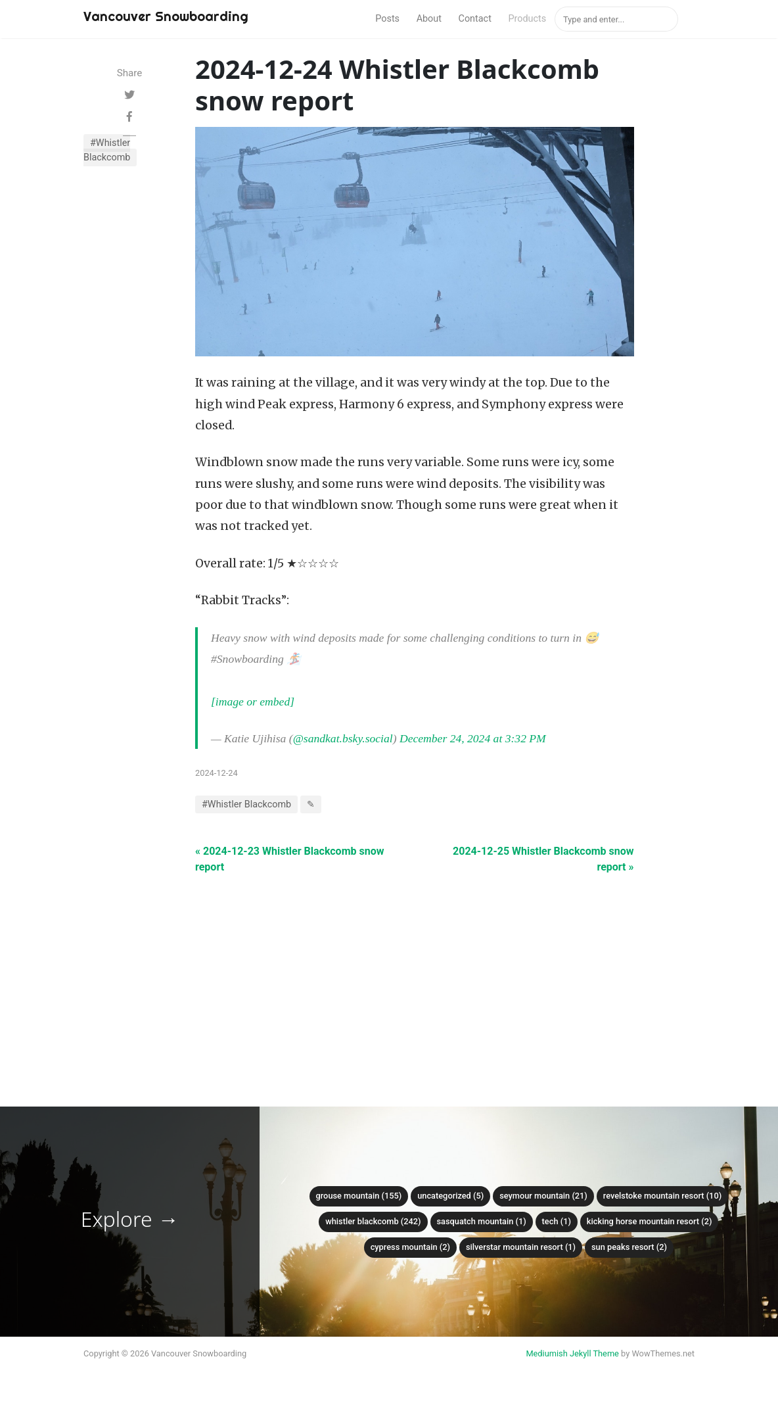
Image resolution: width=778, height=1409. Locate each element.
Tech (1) (556, 1221)
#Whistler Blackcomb (106, 150)
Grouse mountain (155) (359, 1196)
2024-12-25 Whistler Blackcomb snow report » (543, 859)
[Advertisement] (414, 967)
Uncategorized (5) (450, 1196)
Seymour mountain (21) (543, 1196)
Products (527, 18)
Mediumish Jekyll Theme (572, 1353)
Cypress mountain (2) (410, 1247)
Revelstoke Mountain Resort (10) (662, 1196)
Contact (475, 18)
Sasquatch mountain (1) (481, 1221)
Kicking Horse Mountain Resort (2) (649, 1221)
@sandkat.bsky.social (343, 738)
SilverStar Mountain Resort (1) (521, 1247)
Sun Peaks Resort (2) (629, 1247)
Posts (387, 18)
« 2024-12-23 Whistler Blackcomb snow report (289, 859)
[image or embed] (252, 701)
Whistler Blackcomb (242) (373, 1221)
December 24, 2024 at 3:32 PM (473, 738)
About (429, 18)
